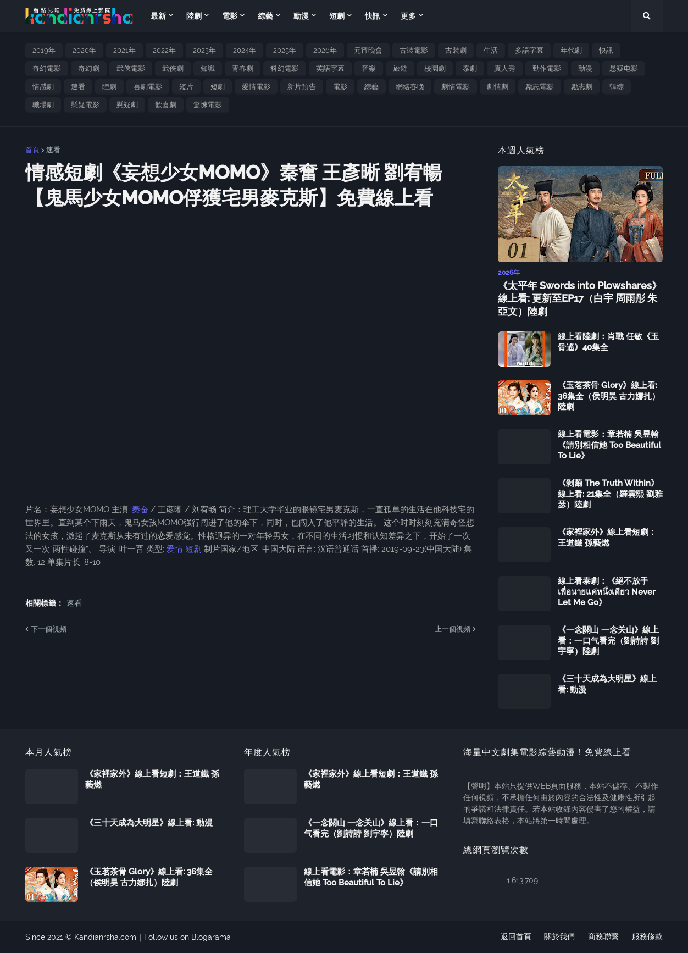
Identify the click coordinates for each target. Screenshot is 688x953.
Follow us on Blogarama (187, 937)
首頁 (32, 149)
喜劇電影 (148, 86)
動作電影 (546, 68)
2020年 (84, 50)
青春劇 (242, 68)
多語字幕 (529, 50)
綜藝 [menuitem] (265, 16)
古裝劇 (456, 50)
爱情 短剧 (184, 549)
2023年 (204, 50)
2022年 (164, 50)
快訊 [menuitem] (372, 16)
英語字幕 (330, 68)
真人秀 (504, 68)
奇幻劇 (88, 68)
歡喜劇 (165, 105)
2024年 (244, 50)
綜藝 (371, 86)
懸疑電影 (85, 105)
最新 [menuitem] (158, 16)
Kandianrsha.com (105, 937)
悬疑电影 (623, 68)
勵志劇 (581, 86)
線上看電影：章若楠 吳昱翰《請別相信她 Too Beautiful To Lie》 (609, 445)
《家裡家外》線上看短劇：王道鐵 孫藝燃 (607, 537)
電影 (340, 86)
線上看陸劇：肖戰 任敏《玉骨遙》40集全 (608, 341)
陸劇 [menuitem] (194, 16)
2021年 (124, 50)
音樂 (369, 68)
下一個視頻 (48, 629)
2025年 (284, 50)
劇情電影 (455, 86)
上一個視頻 (452, 629)
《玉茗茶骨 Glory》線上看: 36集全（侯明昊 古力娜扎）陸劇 (609, 396)
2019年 (44, 50)
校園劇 (435, 68)
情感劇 (43, 86)
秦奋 (140, 509)
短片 (186, 86)
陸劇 (109, 86)
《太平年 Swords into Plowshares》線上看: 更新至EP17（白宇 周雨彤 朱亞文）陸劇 (580, 298)
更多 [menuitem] (408, 16)
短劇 (217, 86)
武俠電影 (130, 68)
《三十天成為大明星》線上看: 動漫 (607, 684)
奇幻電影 (46, 68)
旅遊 (400, 68)
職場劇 (43, 105)
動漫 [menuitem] (301, 16)
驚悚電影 (207, 105)
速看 (78, 86)
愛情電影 (256, 86)
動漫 (585, 68)
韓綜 (616, 86)
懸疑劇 (127, 105)
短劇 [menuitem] (337, 16)
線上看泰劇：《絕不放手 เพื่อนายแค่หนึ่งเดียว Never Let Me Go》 (607, 591)
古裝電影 (414, 50)
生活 (491, 50)
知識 (208, 68)
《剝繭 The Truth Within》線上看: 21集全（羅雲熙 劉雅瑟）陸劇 (610, 493)
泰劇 (470, 68)
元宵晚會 (368, 50)
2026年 (325, 50)
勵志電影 (539, 86)
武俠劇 (173, 68)
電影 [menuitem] (229, 16)
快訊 (606, 50)
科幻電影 (284, 68)
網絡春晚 (410, 86)
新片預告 (301, 86)
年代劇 (571, 50)
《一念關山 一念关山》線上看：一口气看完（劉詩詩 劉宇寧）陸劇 (608, 640)
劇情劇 (497, 86)
